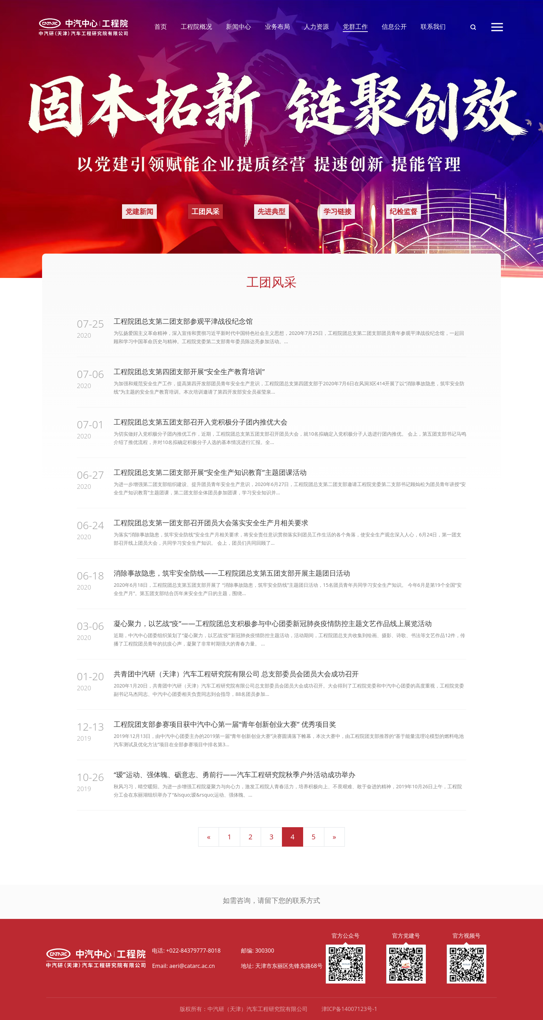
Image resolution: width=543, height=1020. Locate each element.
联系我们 (433, 26)
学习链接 (337, 211)
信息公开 (394, 26)
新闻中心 (238, 26)
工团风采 (205, 211)
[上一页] (208, 837)
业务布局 (277, 26)
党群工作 (355, 26)
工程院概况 (196, 26)
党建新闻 (139, 211)
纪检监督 (404, 211)
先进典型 (271, 211)
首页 (160, 26)
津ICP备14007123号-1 (350, 1009)
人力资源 (316, 26)
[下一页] (334, 837)
